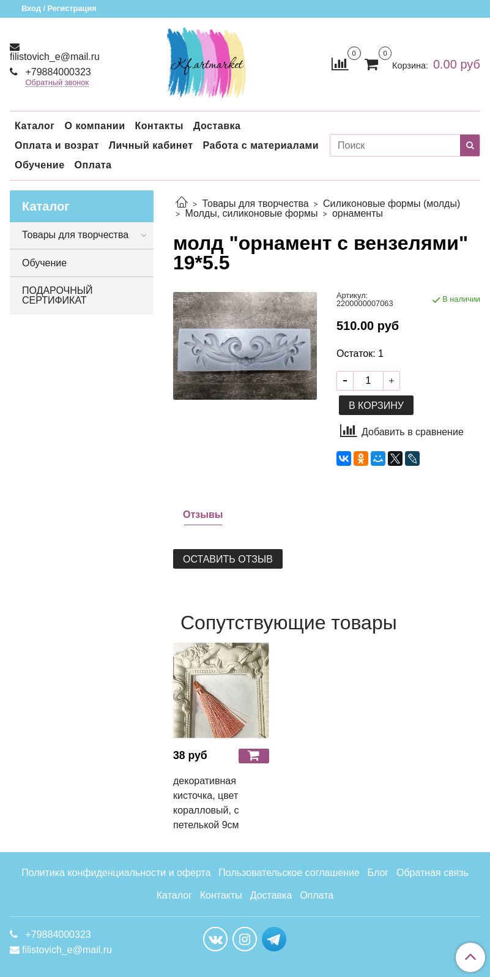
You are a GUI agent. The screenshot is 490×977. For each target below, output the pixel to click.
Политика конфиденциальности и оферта (115, 872)
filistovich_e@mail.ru (55, 56)
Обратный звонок (57, 83)
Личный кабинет (151, 145)
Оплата (93, 165)
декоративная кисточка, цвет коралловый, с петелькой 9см (206, 803)
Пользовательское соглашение (288, 872)
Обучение (40, 165)
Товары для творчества (255, 203)
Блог (378, 872)
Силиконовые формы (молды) (391, 203)
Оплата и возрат (57, 145)
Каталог (34, 126)
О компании (94, 126)
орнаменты (357, 213)
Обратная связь (432, 872)
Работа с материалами (261, 145)
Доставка (217, 126)
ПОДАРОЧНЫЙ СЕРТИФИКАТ (57, 295)
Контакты (159, 126)
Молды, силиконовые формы (251, 213)
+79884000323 (57, 72)
